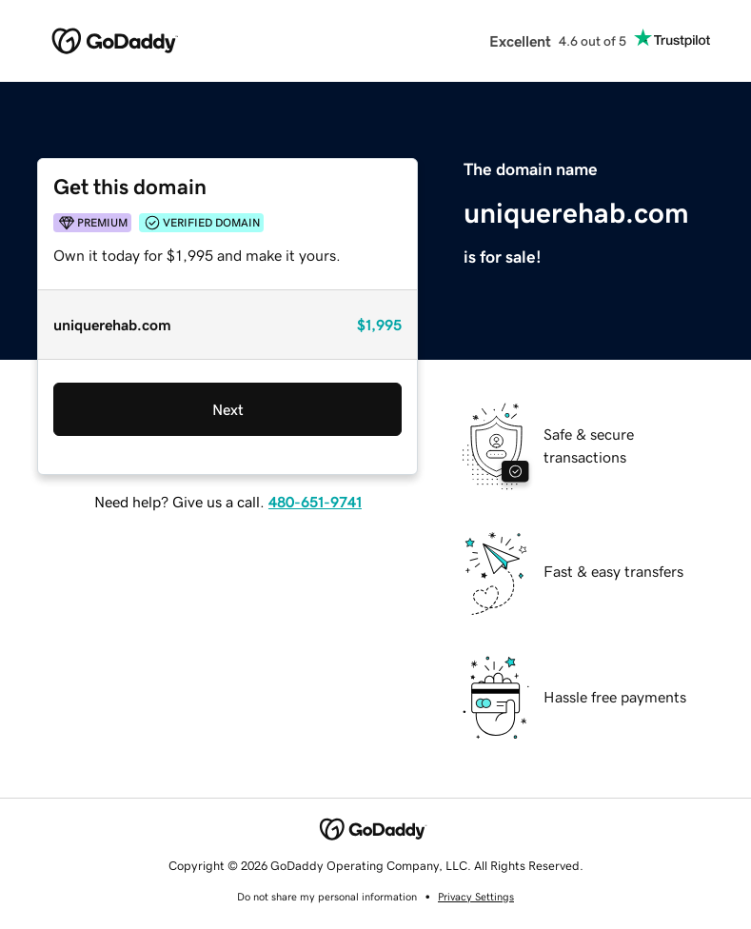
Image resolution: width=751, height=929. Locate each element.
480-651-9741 (315, 501)
